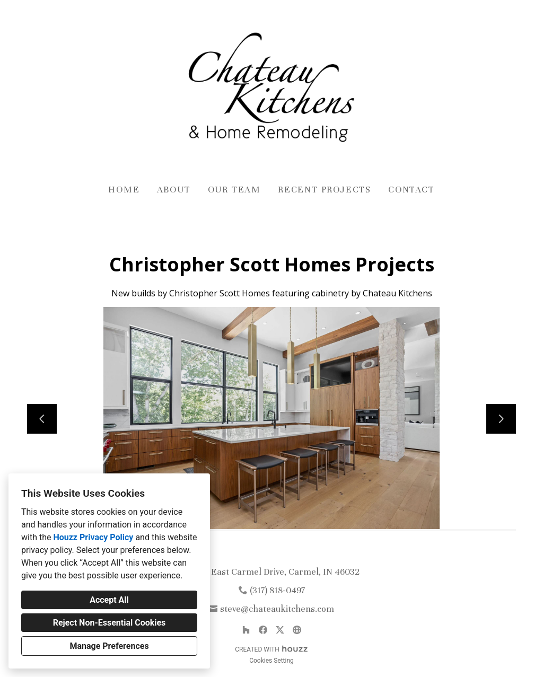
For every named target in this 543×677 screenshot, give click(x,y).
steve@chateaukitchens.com (277, 608)
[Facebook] (263, 630)
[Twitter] (280, 630)
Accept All (109, 600)
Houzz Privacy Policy (93, 537)
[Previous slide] (42, 419)
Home (123, 189)
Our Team (234, 189)
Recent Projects (324, 189)
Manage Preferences (108, 646)
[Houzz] (246, 630)
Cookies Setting (271, 660)
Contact (411, 189)
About (174, 189)
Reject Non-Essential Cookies (109, 623)
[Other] (297, 630)
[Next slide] (501, 419)
